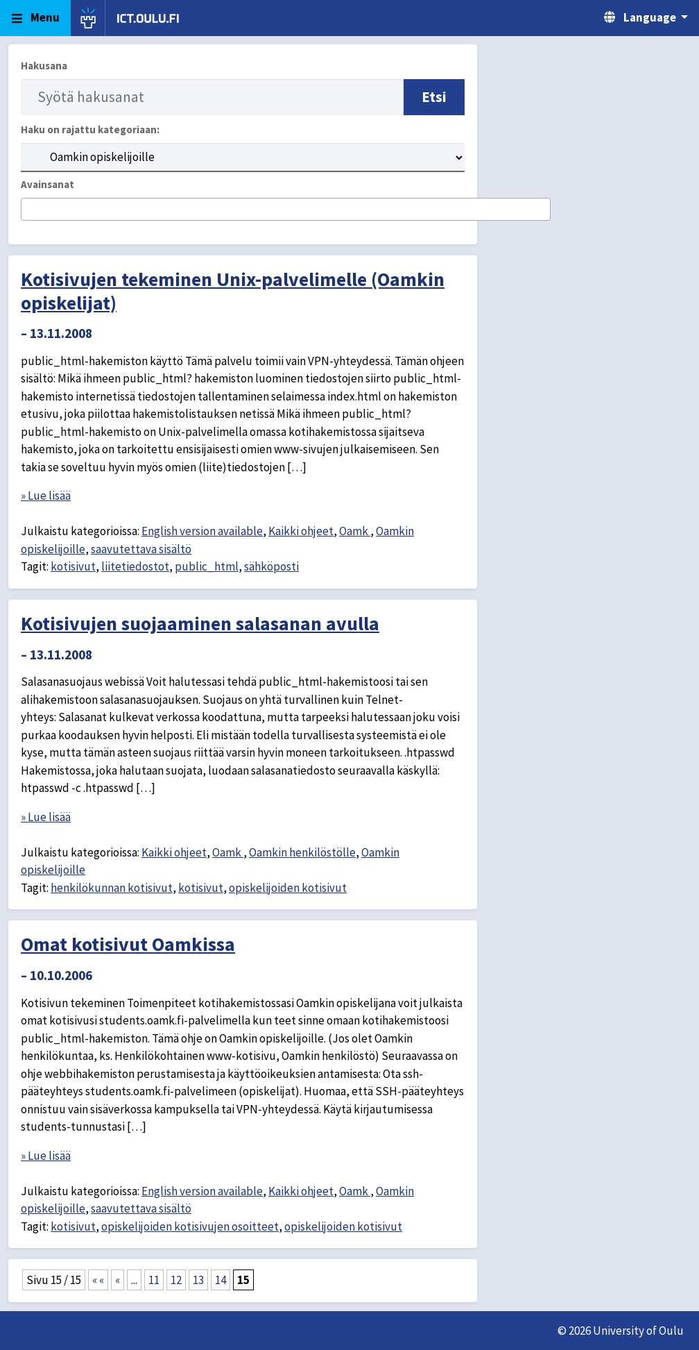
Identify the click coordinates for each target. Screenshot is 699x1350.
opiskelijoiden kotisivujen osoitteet (190, 1226)
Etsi (434, 96)
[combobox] (286, 209)
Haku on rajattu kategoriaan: (90, 129)
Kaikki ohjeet (301, 531)
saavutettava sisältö (141, 549)
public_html (207, 566)
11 (153, 1280)
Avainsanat (47, 184)
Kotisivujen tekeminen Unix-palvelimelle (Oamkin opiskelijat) (233, 291)
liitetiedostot (135, 566)
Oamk (354, 531)
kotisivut (73, 566)
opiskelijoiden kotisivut (288, 887)
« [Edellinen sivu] (117, 1280)
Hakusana (44, 65)
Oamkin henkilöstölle (302, 852)
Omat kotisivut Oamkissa (128, 943)
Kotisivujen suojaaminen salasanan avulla (200, 623)
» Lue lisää (46, 495)
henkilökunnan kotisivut (112, 887)
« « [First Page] (98, 1280)
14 (220, 1280)
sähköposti (271, 566)
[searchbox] (29, 210)
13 (198, 1280)
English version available (202, 531)
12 (176, 1280)
